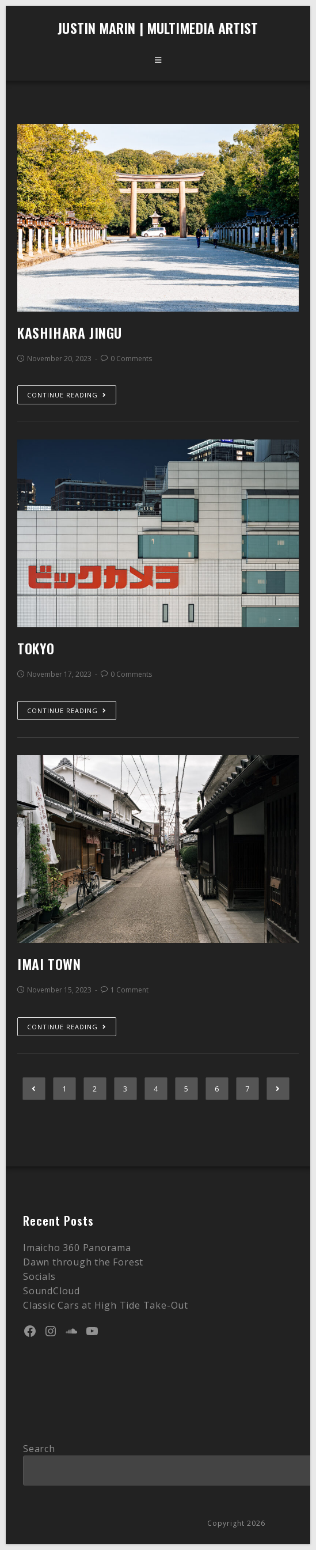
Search (39, 1448)
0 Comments (131, 358)
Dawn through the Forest (83, 1262)
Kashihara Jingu (69, 332)
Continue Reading (66, 395)
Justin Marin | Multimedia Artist (158, 27)
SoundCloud (51, 1290)
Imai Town (49, 963)
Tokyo (36, 648)
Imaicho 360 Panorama (77, 1247)
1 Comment (130, 990)
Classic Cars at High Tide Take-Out (105, 1305)
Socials (39, 1276)
